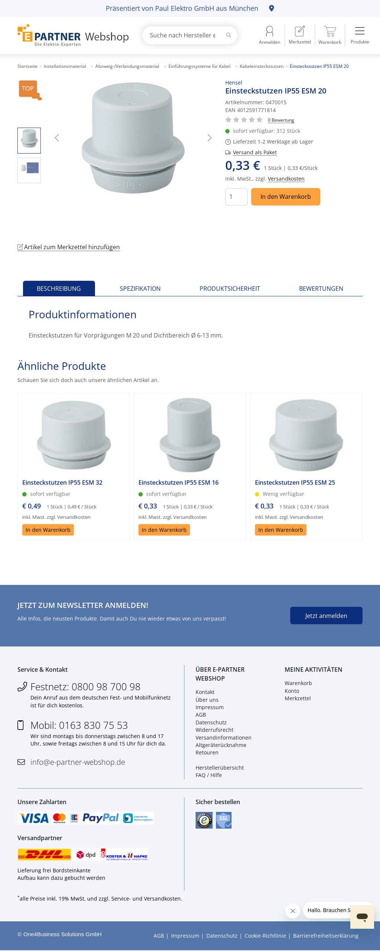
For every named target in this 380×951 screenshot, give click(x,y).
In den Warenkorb (286, 196)
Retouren (207, 752)
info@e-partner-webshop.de (77, 762)
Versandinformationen (224, 737)
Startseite (27, 66)
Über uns (207, 699)
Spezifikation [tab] (140, 288)
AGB (201, 714)
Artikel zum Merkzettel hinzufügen (68, 247)
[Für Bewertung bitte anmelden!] (281, 119)
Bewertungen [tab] (321, 288)
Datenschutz (211, 722)
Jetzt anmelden (326, 616)
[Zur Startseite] (71, 35)
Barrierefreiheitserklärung (325, 936)
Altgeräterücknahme (221, 745)
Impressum (210, 707)
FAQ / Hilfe (209, 775)
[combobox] (190, 35)
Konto (292, 690)
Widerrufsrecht (214, 730)
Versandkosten (286, 178)
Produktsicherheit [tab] (230, 288)
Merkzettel (298, 698)
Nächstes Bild (209, 138)
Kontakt (205, 692)
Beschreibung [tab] (59, 288)
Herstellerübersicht (220, 767)
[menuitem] (300, 35)
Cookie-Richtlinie (265, 936)
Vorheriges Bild (56, 138)
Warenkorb (298, 683)
